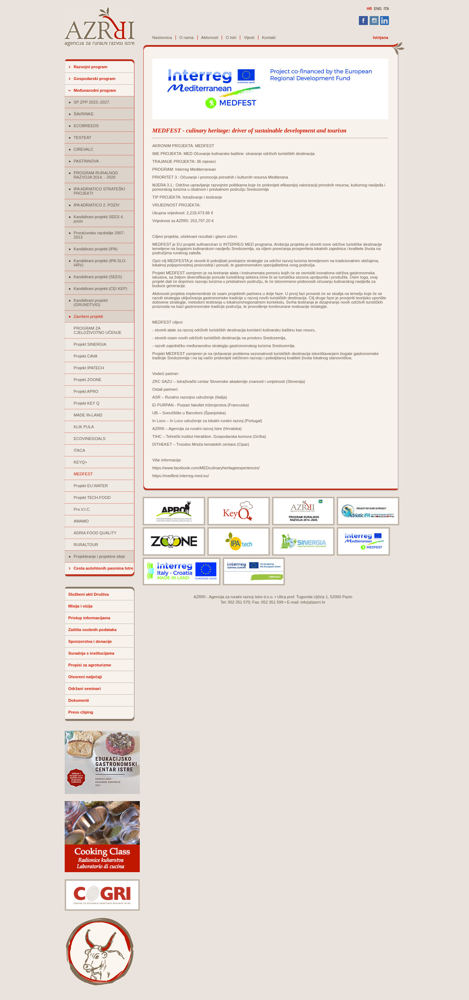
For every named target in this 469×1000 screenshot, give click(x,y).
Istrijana (380, 37)
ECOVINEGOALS (89, 438)
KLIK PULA (84, 427)
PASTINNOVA (86, 161)
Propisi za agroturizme (89, 665)
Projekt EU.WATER (91, 486)
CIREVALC (83, 149)
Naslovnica (162, 37)
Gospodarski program (94, 78)
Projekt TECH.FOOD (92, 497)
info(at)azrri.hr (313, 602)
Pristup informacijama (89, 618)
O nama (186, 37)
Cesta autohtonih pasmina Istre (103, 568)
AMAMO (81, 521)
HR (369, 9)
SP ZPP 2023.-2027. (92, 102)
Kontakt (269, 37)
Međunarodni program (95, 90)
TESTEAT (83, 137)
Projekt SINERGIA (90, 344)
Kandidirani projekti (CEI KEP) (100, 288)
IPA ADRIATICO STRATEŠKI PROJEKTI (99, 191)
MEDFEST (83, 474)
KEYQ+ (80, 462)
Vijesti (249, 37)
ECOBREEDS (86, 126)
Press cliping (80, 712)
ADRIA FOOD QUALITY (95, 533)
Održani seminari (84, 688)
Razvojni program (91, 67)
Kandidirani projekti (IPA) (96, 249)
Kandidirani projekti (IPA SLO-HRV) (100, 263)
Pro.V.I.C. (82, 509)
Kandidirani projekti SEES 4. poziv (99, 219)
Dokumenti (78, 700)
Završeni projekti (88, 316)
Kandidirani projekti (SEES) (98, 277)
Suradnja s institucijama (91, 653)
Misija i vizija (80, 606)
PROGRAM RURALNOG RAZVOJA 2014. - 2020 (96, 175)
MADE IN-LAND (88, 415)
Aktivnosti (209, 37)
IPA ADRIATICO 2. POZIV (96, 205)
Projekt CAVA (86, 356)
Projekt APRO (86, 391)
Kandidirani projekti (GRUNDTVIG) (91, 302)
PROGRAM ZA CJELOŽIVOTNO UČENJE (98, 330)
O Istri (231, 37)
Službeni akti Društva (88, 594)
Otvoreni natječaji (85, 677)
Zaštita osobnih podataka (92, 630)
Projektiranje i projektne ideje (99, 556)
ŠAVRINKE (84, 114)
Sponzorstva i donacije (90, 641)
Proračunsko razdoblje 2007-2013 (99, 235)
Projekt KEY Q (86, 403)
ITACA (79, 450)
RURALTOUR (86, 544)
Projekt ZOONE (88, 380)
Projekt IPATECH (89, 368)
